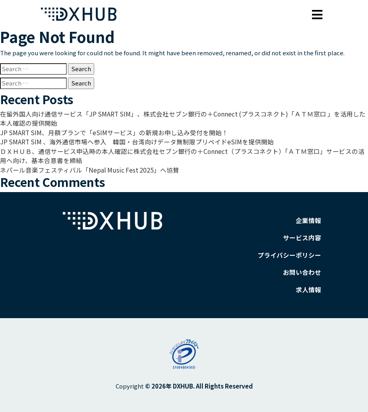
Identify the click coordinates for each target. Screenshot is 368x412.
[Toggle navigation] (317, 12)
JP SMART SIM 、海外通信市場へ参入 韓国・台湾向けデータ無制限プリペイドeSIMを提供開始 (130, 140)
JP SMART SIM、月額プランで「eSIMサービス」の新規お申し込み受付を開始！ (108, 131)
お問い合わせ (303, 268)
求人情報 (309, 285)
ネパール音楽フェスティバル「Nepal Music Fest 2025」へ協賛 (85, 167)
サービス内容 (303, 234)
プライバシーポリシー (291, 251)
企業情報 (309, 217)
